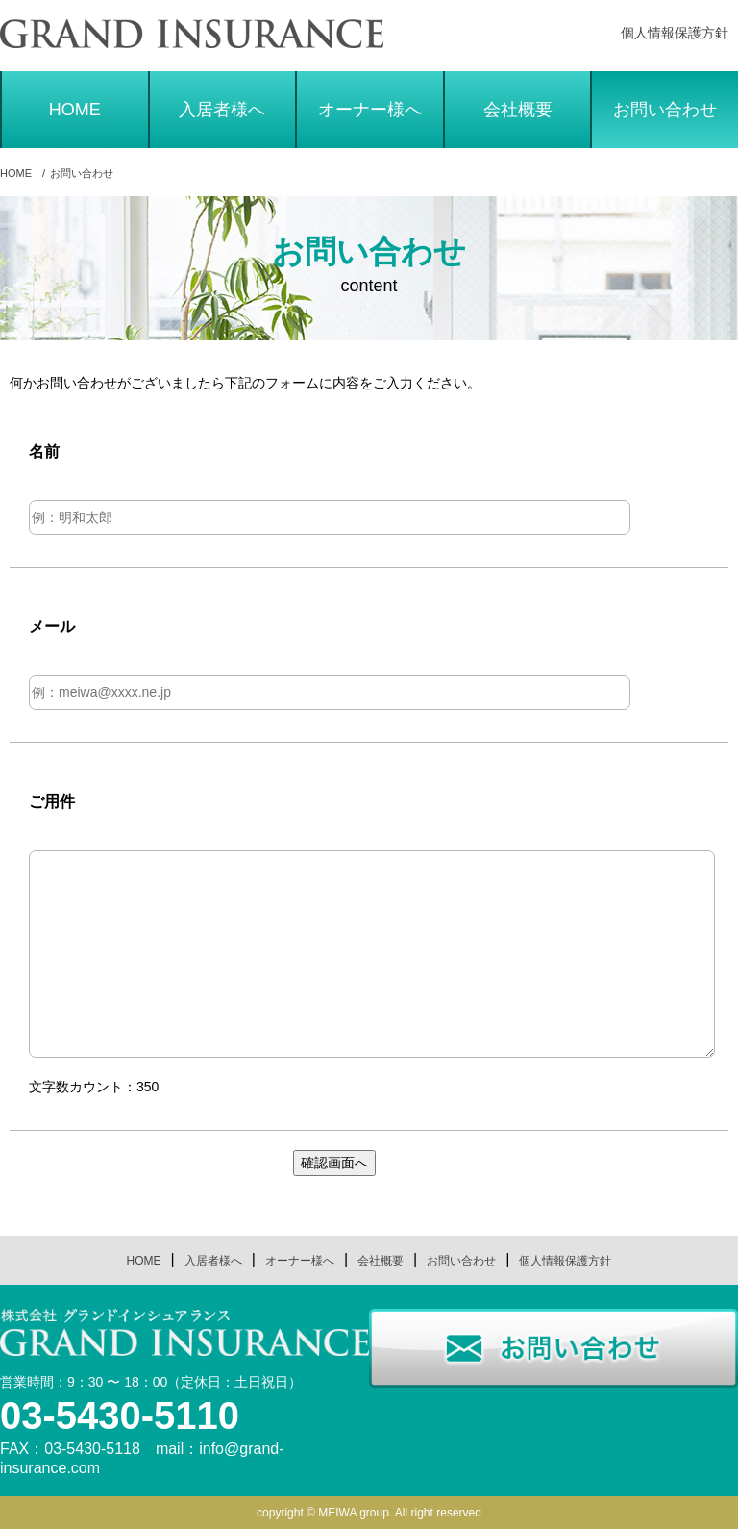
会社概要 (518, 109)
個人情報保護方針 (674, 32)
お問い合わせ (665, 109)
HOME (75, 109)
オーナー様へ (370, 109)
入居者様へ (222, 109)
